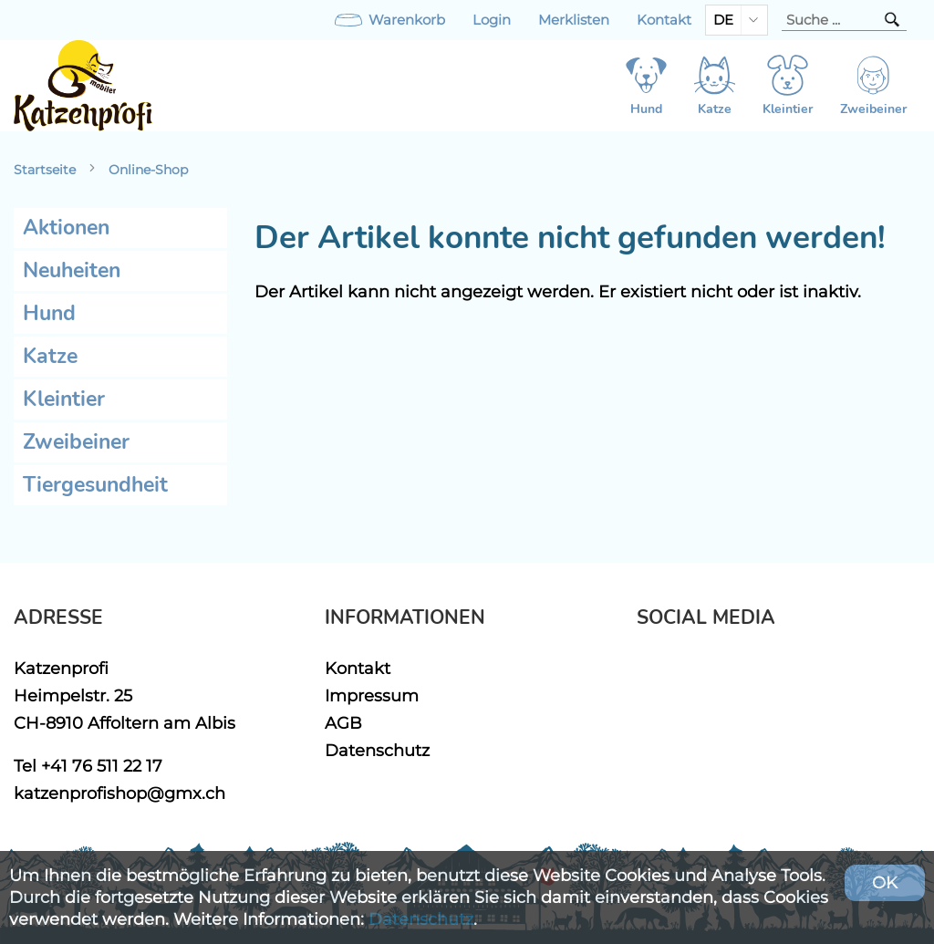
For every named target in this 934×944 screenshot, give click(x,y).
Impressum (372, 695)
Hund (49, 313)
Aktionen (66, 227)
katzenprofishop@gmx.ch (119, 793)
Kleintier (64, 399)
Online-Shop (148, 169)
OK (885, 882)
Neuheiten (71, 270)
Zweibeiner (76, 442)
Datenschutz (377, 750)
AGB (343, 722)
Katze (50, 356)
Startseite (45, 169)
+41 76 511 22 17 (101, 765)
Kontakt (664, 20)
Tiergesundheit (95, 485)
